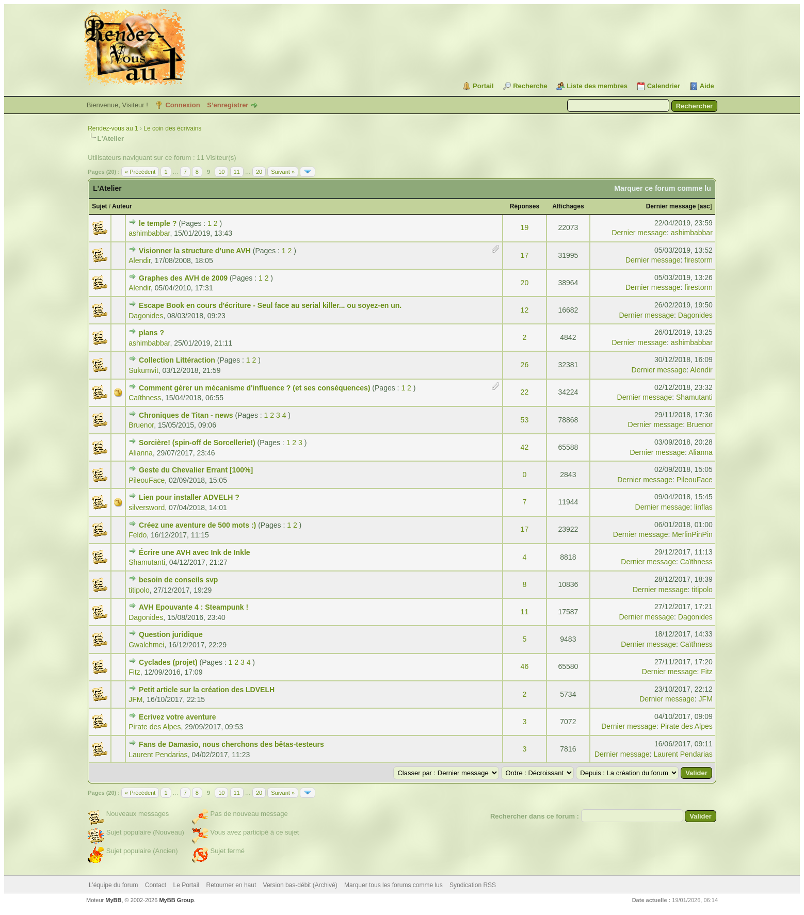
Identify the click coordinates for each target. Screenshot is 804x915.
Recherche (530, 86)
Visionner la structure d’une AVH (195, 251)
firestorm (698, 260)
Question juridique (171, 634)
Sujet (99, 206)
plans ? (151, 333)
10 (221, 172)
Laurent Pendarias (157, 754)
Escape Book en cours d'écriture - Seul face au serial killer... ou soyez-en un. (270, 305)
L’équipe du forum (113, 885)
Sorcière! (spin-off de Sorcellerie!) (197, 442)
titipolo (138, 590)
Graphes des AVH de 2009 (183, 278)
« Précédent (140, 172)
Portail (483, 86)
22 (525, 392)
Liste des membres (597, 86)
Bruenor (141, 425)
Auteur (122, 206)
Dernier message (671, 206)
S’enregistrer (227, 105)
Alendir (139, 260)
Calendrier (663, 86)
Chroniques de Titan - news (186, 415)
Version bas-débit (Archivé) (300, 885)
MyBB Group (176, 900)
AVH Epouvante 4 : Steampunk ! (193, 607)
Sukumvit (143, 370)
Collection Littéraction (177, 360)
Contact (155, 885)
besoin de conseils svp (178, 580)
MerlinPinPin (692, 534)
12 (525, 310)
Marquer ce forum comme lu (662, 188)
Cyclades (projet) (168, 662)
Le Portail (186, 885)
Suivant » (283, 172)
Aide (707, 86)
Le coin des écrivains (172, 128)
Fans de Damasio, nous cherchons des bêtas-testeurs (231, 744)
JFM (135, 699)
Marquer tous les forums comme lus (393, 885)
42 (525, 447)
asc (705, 206)
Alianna (140, 453)
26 (525, 365)
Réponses (524, 206)
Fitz (134, 672)
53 (525, 420)
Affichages (568, 206)
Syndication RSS (472, 885)
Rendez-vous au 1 (113, 128)
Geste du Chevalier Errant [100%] (196, 470)
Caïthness (144, 398)
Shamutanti (694, 397)
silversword (146, 507)
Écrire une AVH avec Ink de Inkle (194, 552)
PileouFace (146, 480)
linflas (703, 507)
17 (525, 255)
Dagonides (145, 316)
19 (525, 227)
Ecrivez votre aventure (177, 717)
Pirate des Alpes (154, 727)
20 (259, 172)
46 (525, 666)
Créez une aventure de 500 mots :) (197, 525)
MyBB (113, 900)
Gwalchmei (146, 645)
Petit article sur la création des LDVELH (207, 689)
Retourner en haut (231, 885)
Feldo (137, 535)
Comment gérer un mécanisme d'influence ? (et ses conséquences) (254, 388)
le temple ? (157, 223)
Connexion (182, 105)
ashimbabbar (149, 233)
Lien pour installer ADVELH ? (189, 497)
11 (237, 172)
